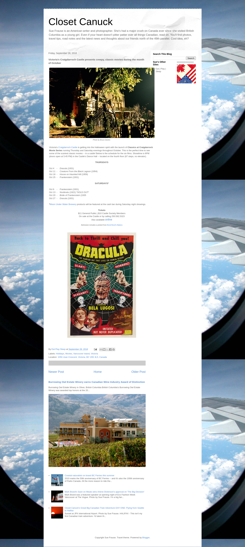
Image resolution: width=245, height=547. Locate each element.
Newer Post (56, 371)
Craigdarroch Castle (67, 147)
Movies (68, 353)
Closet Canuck (81, 21)
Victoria (94, 353)
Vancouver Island (81, 353)
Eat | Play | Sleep (161, 70)
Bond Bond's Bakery (115, 225)
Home (98, 371)
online (108, 219)
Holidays (60, 353)
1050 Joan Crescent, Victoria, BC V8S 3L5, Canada (82, 357)
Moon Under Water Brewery (63, 204)
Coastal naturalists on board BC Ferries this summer (89, 475)
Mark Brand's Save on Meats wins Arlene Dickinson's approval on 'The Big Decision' (104, 492)
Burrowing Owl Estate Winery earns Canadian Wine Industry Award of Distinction (97, 382)
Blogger (146, 537)
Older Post (138, 371)
